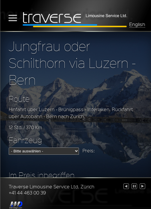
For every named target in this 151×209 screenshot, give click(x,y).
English (137, 24)
